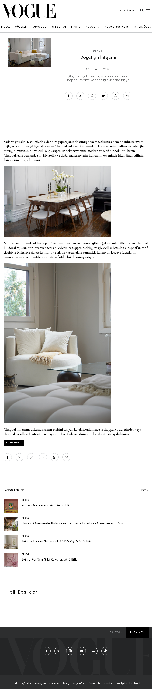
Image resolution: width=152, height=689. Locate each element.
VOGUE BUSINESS (117, 27)
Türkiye (137, 632)
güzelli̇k (26, 683)
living (66, 683)
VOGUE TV (92, 27)
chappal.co (11, 434)
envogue (40, 683)
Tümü (144, 490)
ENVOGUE (39, 27)
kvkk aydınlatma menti (128, 683)
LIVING (76, 27)
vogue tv (78, 683)
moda (15, 683)
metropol (54, 683)
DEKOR (98, 51)
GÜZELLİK (21, 27)
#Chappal (14, 443)
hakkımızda (105, 683)
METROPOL (59, 27)
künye (91, 683)
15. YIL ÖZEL (142, 27)
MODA (5, 27)
